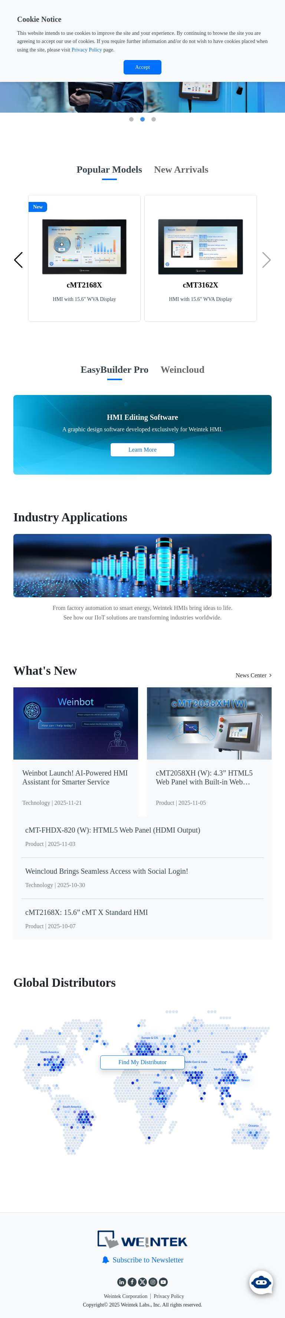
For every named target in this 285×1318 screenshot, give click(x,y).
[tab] (109, 173)
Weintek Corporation (125, 1296)
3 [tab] (153, 119)
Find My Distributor (142, 1062)
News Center (254, 675)
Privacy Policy (87, 50)
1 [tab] (131, 119)
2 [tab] (142, 119)
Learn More (142, 449)
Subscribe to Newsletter (142, 1259)
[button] (18, 260)
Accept (142, 67)
